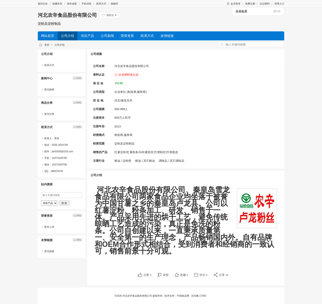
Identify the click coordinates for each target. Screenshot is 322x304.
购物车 (114, 3)
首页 (46, 44)
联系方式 (101, 3)
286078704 (57, 171)
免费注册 (250, 3)
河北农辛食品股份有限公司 (67, 15)
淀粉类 (127, 160)
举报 (166, 275)
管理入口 (279, 3)
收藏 (184, 275)
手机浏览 (86, 3)
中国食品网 (183, 295)
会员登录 (235, 3)
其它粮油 (149, 160)
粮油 (117, 160)
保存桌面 (72, 3)
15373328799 (59, 164)
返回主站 (43, 3)
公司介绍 (59, 44)
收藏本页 (57, 3)
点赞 (147, 275)
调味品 (163, 160)
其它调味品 (177, 160)
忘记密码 (265, 3)
